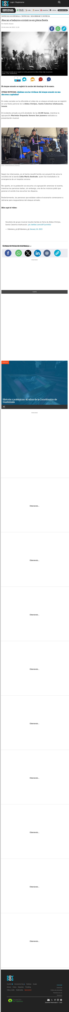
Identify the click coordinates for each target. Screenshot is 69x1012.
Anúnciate (59, 985)
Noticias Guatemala (10, 16)
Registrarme (19, 2)
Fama (14, 987)
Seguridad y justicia (40, 16)
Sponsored (28, 990)
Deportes (21, 987)
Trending (28, 987)
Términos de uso (57, 992)
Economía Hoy (20, 984)
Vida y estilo (10, 990)
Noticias (25, 16)
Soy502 (10, 984)
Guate (35, 984)
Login (12, 2)
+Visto (34, 292)
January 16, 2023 (36, 229)
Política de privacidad (56, 990)
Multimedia (19, 990)
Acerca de (59, 987)
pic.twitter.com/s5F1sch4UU (39, 225)
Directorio (59, 995)
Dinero (9, 987)
